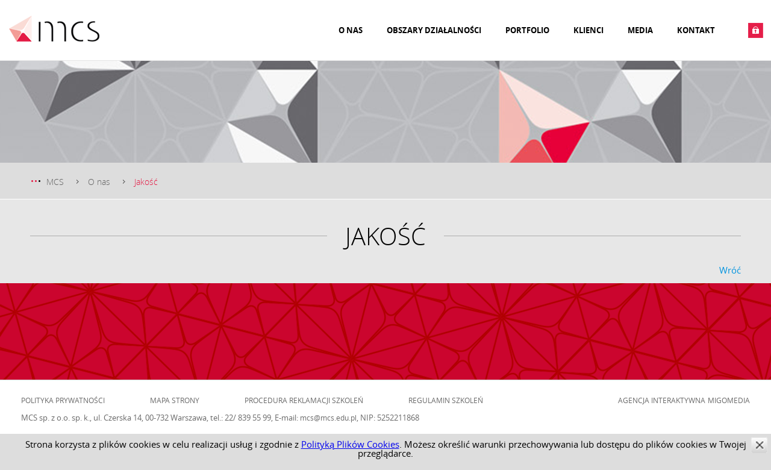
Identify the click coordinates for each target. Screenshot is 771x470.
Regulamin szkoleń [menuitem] (445, 400)
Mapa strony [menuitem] (174, 400)
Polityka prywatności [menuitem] (63, 400)
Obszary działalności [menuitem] (434, 30)
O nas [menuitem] (351, 30)
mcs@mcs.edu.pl (328, 417)
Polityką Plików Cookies (350, 444)
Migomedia (729, 400)
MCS (55, 181)
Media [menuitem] (640, 30)
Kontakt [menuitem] (696, 30)
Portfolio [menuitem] (527, 30)
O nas (99, 181)
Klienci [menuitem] (588, 30)
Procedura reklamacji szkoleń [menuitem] (304, 400)
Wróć (730, 270)
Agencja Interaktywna (661, 400)
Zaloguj (755, 30)
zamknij (759, 445)
